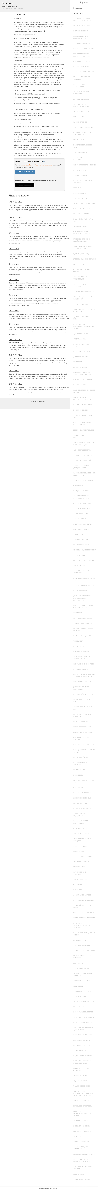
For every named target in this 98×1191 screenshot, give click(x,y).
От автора (14, 233)
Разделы (42, 401)
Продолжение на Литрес (24, 185)
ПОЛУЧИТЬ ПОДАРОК (25, 172)
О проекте (34, 401)
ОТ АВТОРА (15, 202)
